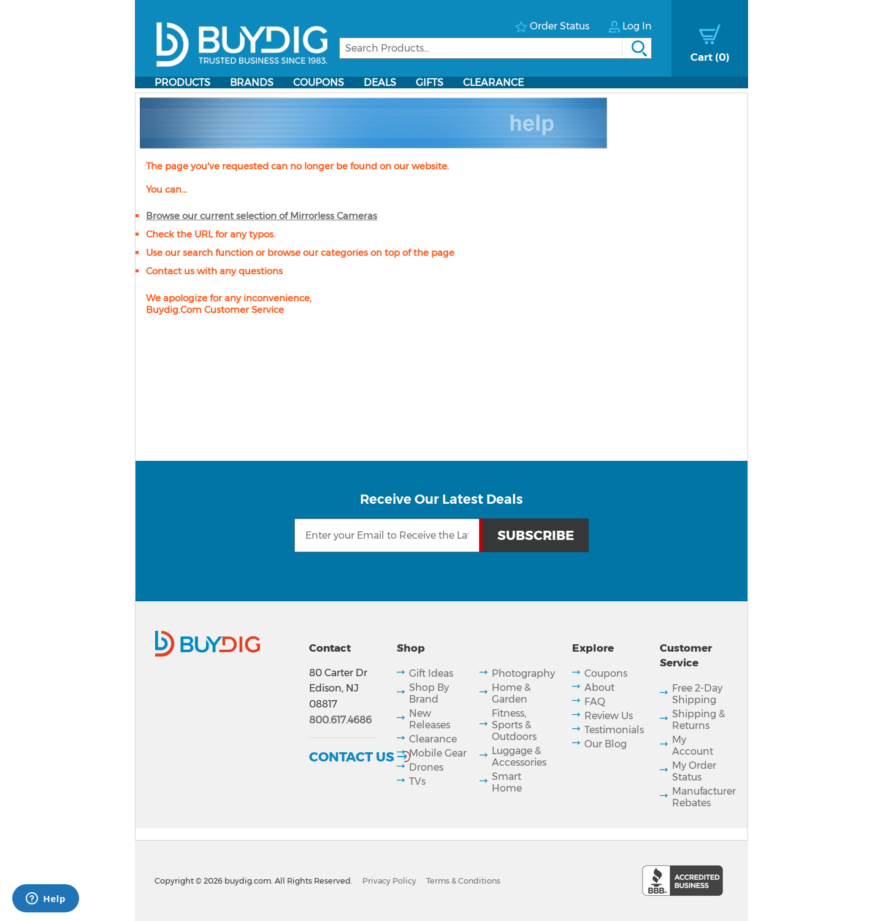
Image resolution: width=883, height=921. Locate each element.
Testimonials (614, 730)
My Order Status (694, 771)
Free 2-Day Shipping (697, 694)
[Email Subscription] (387, 535)
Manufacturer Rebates (704, 797)
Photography (523, 673)
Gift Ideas (431, 673)
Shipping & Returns (698, 719)
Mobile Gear (438, 753)
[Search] (495, 48)
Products (182, 82)
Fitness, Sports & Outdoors (514, 724)
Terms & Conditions (463, 880)
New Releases (429, 719)
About (599, 687)
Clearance (493, 82)
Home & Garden (511, 693)
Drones (426, 767)
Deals (380, 82)
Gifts (429, 82)
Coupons (318, 82)
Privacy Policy (389, 880)
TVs (417, 781)
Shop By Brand (429, 693)
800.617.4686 (340, 720)
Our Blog (605, 744)
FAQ (594, 701)
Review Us (608, 716)
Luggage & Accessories (519, 756)
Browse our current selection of (261, 216)
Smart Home (507, 782)
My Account (692, 745)
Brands (251, 82)
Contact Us (351, 757)
